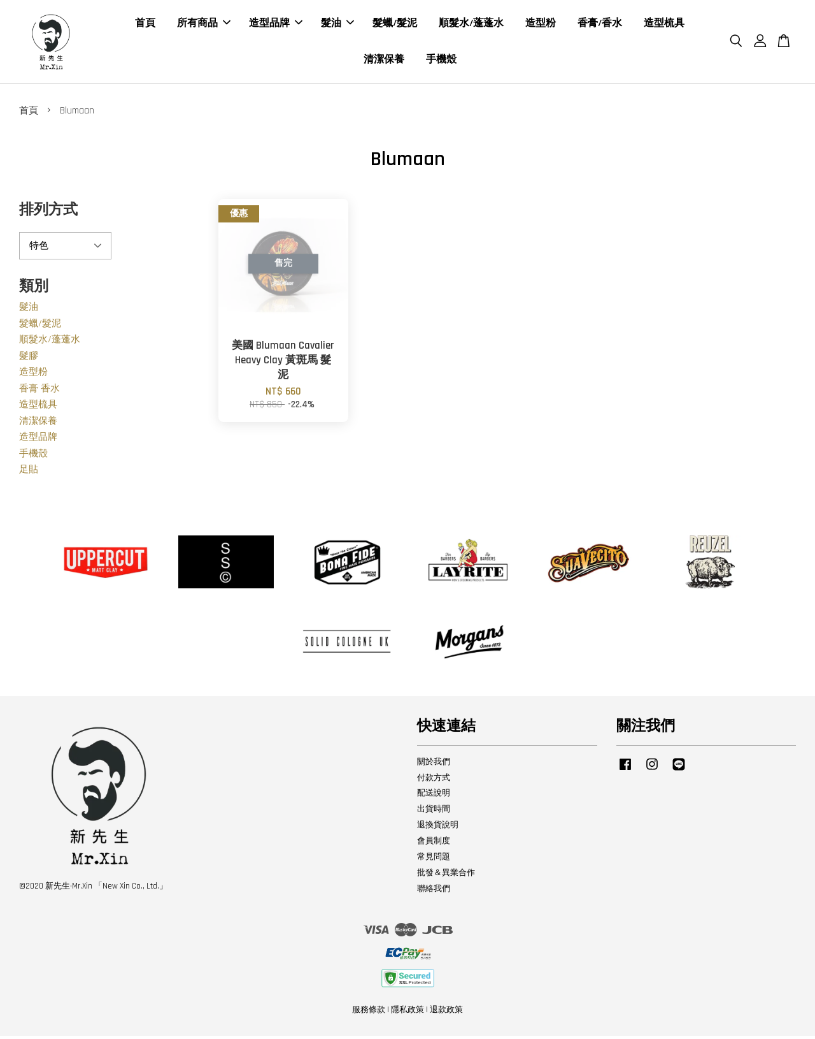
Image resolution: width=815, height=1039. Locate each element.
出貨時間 (433, 812)
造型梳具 (664, 24)
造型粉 (540, 24)
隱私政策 (407, 1012)
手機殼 (441, 61)
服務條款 (368, 1012)
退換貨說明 (437, 828)
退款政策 (446, 1012)
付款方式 (433, 780)
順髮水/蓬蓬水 (471, 24)
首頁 (145, 24)
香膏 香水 (39, 391)
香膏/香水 (600, 24)
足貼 (28, 473)
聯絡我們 (433, 891)
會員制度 (433, 843)
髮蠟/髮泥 (394, 24)
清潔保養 (384, 61)
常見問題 (433, 859)
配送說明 (433, 796)
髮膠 (28, 358)
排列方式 (48, 212)
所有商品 (203, 24)
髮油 (337, 24)
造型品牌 (275, 24)
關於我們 (433, 764)
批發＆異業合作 (446, 875)
